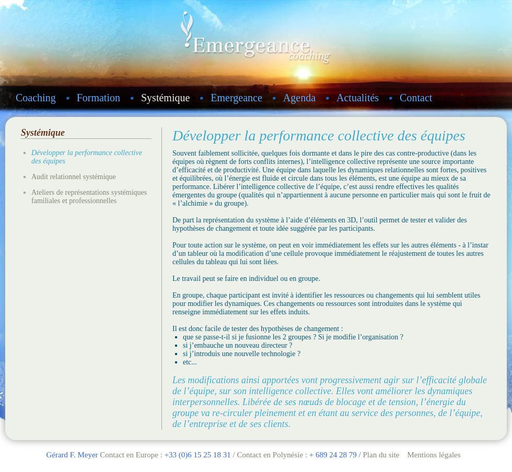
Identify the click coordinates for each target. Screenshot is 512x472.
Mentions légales (433, 455)
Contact (416, 97)
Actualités (357, 97)
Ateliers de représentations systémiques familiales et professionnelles (89, 196)
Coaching (36, 97)
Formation (98, 97)
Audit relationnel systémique (73, 177)
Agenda (299, 97)
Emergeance (236, 97)
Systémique (165, 97)
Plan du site (381, 455)
